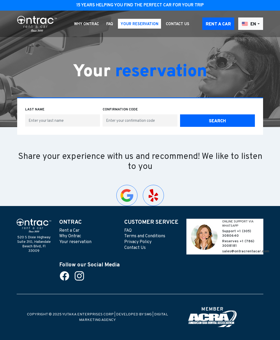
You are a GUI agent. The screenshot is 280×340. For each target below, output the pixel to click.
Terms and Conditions (144, 236)
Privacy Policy (138, 242)
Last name (34, 110)
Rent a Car (218, 24)
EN (249, 24)
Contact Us (177, 24)
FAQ (109, 24)
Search (217, 121)
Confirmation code (120, 110)
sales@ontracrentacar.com (242, 251)
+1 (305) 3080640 (236, 233)
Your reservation (139, 24)
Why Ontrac (86, 24)
